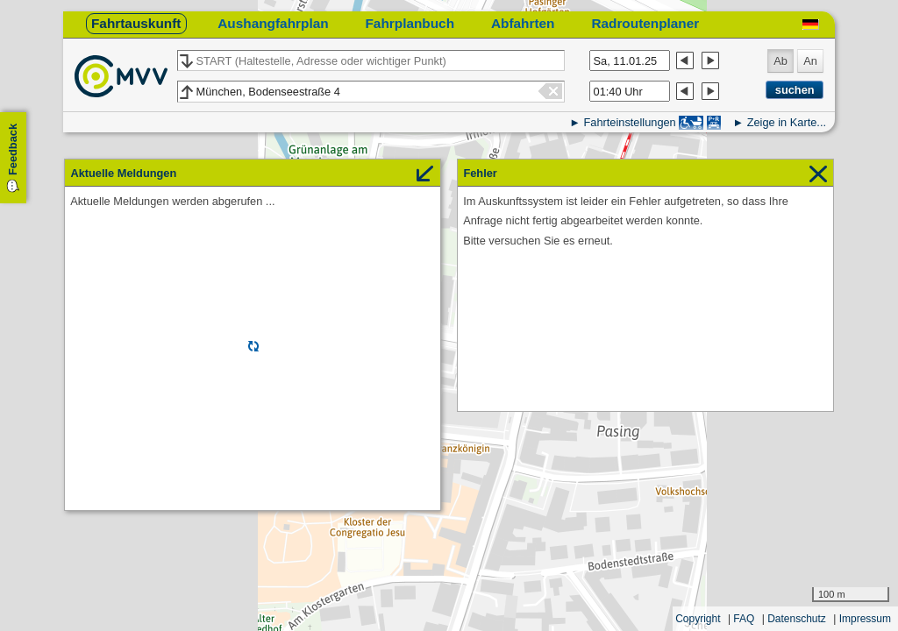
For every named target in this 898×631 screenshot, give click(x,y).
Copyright (697, 619)
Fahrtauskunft (136, 23)
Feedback (12, 149)
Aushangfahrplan (272, 23)
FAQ (743, 619)
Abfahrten (523, 23)
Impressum (865, 619)
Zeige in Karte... (786, 122)
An (810, 60)
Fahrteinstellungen (629, 122)
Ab (780, 60)
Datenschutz (796, 619)
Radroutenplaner (645, 23)
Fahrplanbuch (409, 23)
